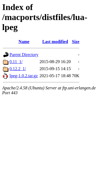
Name (23, 41)
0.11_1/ (16, 61)
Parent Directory (24, 54)
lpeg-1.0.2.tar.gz (24, 75)
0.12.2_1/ (18, 68)
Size (75, 41)
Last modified (55, 41)
